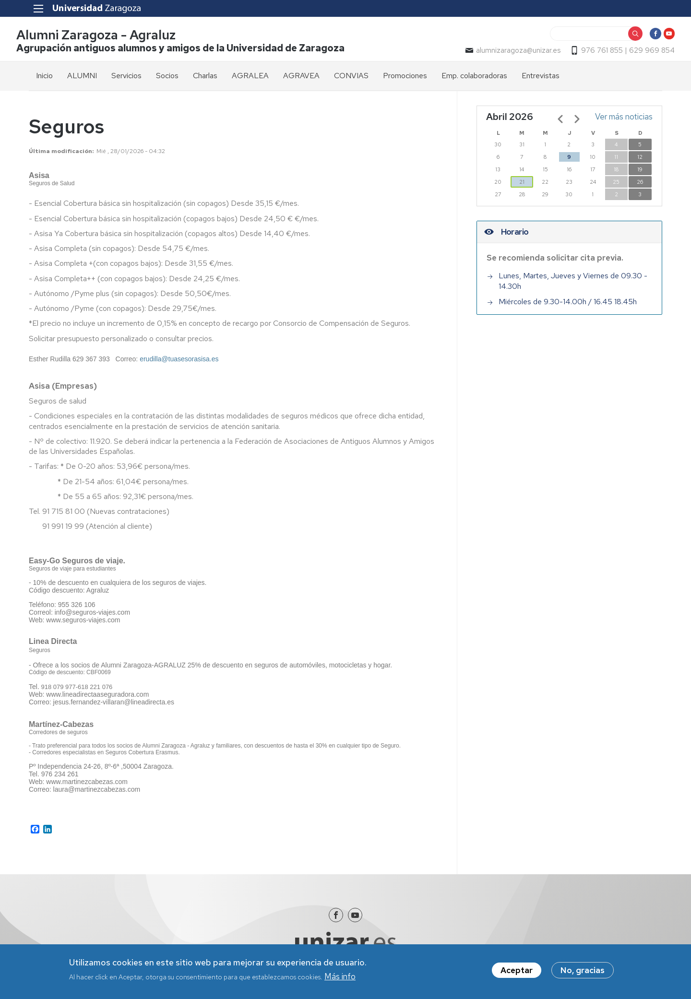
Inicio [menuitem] (44, 80)
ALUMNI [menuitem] (82, 80)
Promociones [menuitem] (405, 80)
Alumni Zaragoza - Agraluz (108, 37)
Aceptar (516, 971)
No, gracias (582, 971)
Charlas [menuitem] (205, 80)
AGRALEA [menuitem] (250, 80)
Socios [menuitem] (167, 80)
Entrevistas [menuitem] (541, 80)
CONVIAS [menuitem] (351, 80)
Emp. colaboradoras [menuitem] (474, 80)
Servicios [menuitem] (126, 80)
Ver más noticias (624, 121)
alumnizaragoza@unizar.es (506, 53)
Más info (340, 978)
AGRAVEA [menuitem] (301, 80)
